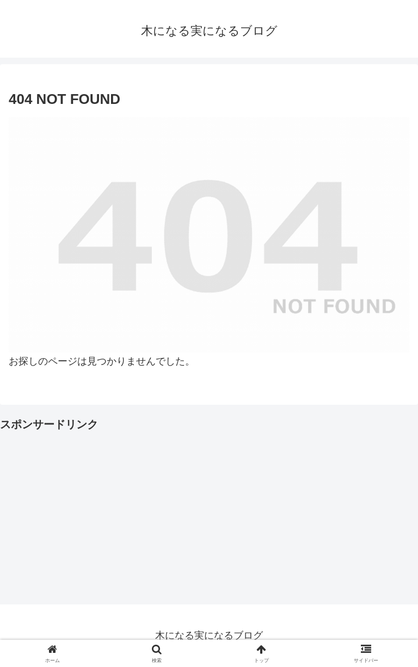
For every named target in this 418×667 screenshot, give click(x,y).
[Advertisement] (209, 510)
